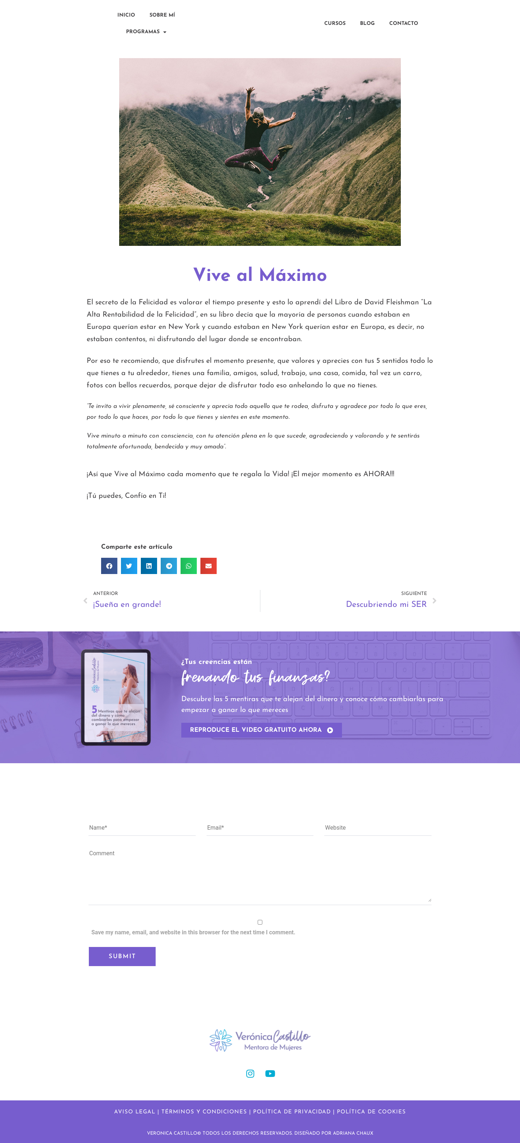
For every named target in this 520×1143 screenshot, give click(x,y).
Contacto (403, 23)
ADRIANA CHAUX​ (353, 1133)
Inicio (126, 15)
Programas (146, 32)
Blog (367, 23)
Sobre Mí (162, 15)
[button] (109, 566)
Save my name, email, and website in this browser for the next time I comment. (193, 932)
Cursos (335, 23)
